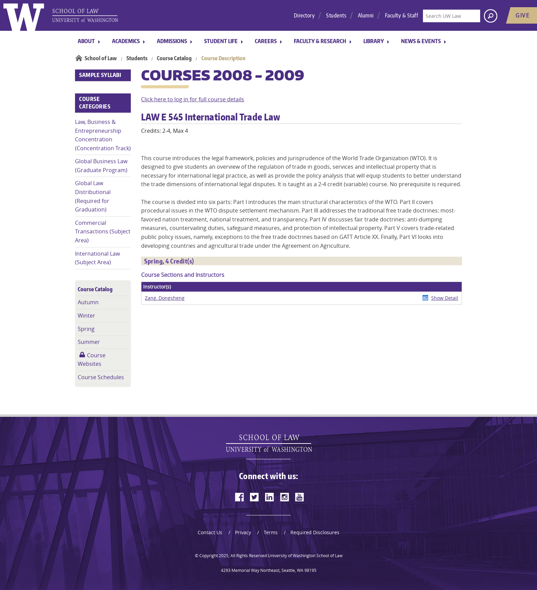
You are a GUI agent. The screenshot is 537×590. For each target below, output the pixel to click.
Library (373, 41)
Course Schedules (101, 377)
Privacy (243, 532)
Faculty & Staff (402, 15)
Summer (89, 342)
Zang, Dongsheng (165, 298)
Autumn (88, 302)
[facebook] (239, 496)
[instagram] (284, 496)
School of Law (101, 58)
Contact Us (210, 532)
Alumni (366, 15)
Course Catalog (174, 58)
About (86, 41)
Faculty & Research (320, 41)
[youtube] (299, 496)
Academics (126, 41)
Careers (266, 41)
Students (336, 15)
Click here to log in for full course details (192, 99)
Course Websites (91, 359)
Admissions (172, 41)
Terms (271, 532)
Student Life (221, 41)
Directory (304, 15)
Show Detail (444, 298)
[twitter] (254, 496)
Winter (86, 315)
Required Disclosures (314, 532)
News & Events (421, 41)
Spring (86, 329)
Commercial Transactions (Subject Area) (102, 231)
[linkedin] (269, 496)
